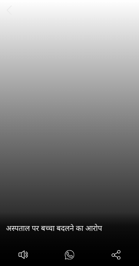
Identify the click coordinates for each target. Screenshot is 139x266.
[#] (69, 256)
